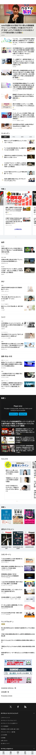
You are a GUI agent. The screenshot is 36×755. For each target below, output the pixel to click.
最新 (5, 137)
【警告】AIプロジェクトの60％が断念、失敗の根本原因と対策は (18, 647)
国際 (2, 371)
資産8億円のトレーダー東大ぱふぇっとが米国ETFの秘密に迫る (18, 653)
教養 (2, 285)
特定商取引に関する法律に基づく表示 (10, 729)
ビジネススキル (4, 294)
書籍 (32, 752)
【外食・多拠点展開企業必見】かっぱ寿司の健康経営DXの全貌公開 (18, 635)
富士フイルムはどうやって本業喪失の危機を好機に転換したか (18, 641)
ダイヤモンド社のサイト (7, 748)
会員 (30, 137)
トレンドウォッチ (6, 621)
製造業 (2, 246)
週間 (22, 137)
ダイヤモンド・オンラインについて (9, 713)
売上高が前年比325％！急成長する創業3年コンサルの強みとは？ (18, 628)
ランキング (4, 133)
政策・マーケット (4, 360)
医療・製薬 (3, 257)
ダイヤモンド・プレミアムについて (9, 720)
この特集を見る (18, 229)
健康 (2, 341)
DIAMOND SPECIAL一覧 (8, 688)
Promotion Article (6, 696)
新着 (3, 752)
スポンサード (5, 554)
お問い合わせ (4, 740)
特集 (2, 189)
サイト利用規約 (4, 726)
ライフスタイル (4, 332)
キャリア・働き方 (4, 304)
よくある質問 (4, 735)
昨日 (14, 137)
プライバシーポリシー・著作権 (8, 732)
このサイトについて (5, 717)
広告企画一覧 (5, 692)
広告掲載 (3, 737)
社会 (2, 321)
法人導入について (5, 743)
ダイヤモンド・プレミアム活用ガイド (9, 723)
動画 (2, 398)
